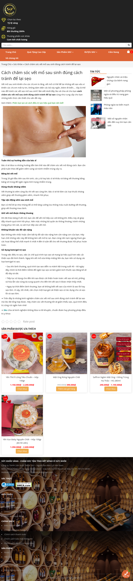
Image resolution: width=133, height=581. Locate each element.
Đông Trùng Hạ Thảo (14, 570)
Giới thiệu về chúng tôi (15, 498)
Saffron (7, 561)
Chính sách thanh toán (15, 534)
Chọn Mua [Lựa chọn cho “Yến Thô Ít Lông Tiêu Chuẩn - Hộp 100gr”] (22, 389)
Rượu (7, 552)
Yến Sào (8, 556)
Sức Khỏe (17, 64)
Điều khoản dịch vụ (13, 525)
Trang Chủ (6, 64)
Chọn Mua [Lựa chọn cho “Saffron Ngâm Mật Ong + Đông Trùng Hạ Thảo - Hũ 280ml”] (110, 389)
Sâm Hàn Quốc (11, 565)
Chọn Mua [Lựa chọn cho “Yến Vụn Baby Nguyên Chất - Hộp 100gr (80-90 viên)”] (22, 451)
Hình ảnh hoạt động (14, 516)
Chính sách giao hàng (14, 529)
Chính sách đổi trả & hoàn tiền (18, 543)
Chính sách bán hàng (14, 511)
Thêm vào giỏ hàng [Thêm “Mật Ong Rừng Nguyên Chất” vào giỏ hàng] (66, 389)
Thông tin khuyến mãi (14, 507)
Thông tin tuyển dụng (14, 502)
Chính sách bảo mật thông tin (18, 538)
